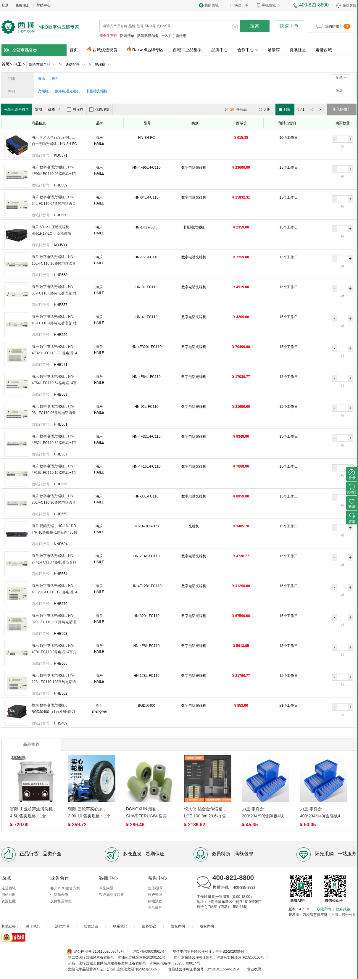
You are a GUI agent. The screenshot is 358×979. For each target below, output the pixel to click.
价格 (55, 109)
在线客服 (346, 6)
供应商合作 (59, 895)
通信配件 (72, 64)
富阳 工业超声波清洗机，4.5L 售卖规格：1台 (33, 812)
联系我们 (120, 926)
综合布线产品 (39, 64)
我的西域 (211, 5)
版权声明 (207, 926)
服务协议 (149, 926)
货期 (38, 109)
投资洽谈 (91, 926)
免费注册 (22, 5)
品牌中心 (219, 49)
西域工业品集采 (187, 49)
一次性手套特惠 (174, 36)
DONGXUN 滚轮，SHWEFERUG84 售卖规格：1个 (148, 812)
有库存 (75, 109)
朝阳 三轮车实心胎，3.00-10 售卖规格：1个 (89, 812)
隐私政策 (343, 909)
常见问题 (106, 888)
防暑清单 (127, 36)
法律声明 (62, 926)
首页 (74, 49)
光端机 (100, 64)
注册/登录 (155, 888)
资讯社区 (297, 49)
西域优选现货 (105, 49)
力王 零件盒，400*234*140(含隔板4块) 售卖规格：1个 (323, 812)
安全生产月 (108, 36)
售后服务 (155, 908)
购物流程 (155, 901)
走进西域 (323, 49)
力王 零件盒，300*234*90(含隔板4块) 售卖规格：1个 (263, 812)
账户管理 (155, 895)
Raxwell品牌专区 (147, 49)
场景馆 (273, 49)
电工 (17, 64)
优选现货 (99, 109)
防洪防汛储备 (148, 36)
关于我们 (33, 926)
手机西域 (269, 5)
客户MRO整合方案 (65, 888)
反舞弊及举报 (61, 901)
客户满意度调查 (111, 895)
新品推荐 (31, 744)
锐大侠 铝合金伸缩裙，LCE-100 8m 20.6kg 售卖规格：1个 (207, 812)
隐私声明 (178, 926)
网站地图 (8, 895)
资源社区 (8, 901)
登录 (5, 5)
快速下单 (241, 5)
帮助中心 (43, 5)
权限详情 (324, 909)
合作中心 (247, 49)
